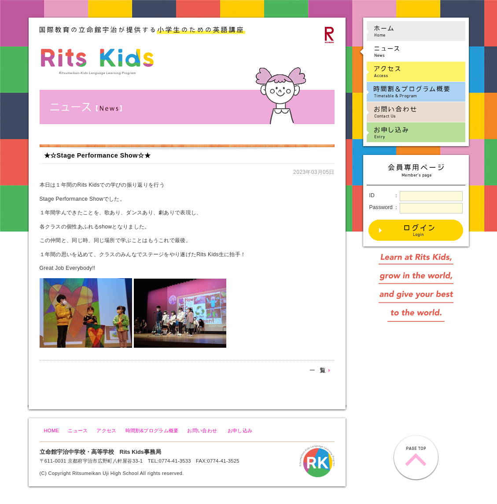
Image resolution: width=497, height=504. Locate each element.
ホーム (412, 31)
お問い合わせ (202, 430)
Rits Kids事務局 (140, 452)
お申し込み (240, 430)
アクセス (106, 430)
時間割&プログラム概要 (152, 430)
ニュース (78, 430)
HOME (51, 430)
